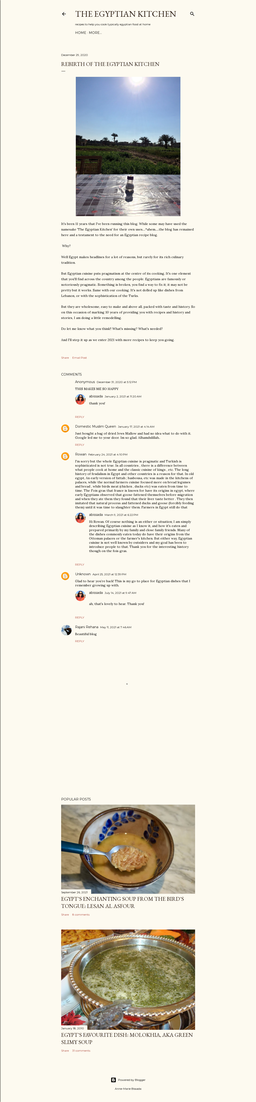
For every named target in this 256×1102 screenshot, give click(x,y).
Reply (79, 417)
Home (80, 33)
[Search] (192, 12)
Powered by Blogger (128, 1080)
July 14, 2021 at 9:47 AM (120, 593)
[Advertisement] (128, 753)
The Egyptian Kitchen (125, 13)
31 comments (81, 1050)
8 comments (81, 914)
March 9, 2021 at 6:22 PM (121, 515)
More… (95, 33)
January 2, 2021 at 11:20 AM (123, 396)
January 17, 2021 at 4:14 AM (136, 426)
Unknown (83, 574)
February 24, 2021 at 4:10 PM (107, 454)
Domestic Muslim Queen (95, 426)
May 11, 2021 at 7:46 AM (115, 627)
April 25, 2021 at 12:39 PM (109, 574)
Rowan (80, 454)
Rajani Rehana (86, 627)
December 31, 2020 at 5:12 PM (117, 382)
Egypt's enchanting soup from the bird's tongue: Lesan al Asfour (122, 902)
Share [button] (65, 357)
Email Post (79, 357)
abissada (96, 396)
